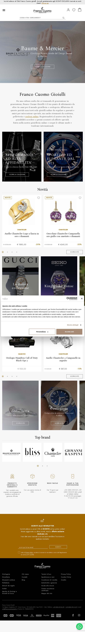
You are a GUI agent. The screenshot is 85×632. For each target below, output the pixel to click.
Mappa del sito (46, 593)
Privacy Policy (29, 552)
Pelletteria (5, 583)
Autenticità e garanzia (49, 583)
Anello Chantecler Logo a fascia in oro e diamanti (22, 234)
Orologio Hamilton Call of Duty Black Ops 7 (22, 359)
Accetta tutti (69, 332)
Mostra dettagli (72, 325)
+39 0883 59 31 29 (71, 607)
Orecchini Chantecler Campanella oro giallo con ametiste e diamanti (63, 234)
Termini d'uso (46, 574)
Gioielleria (6, 577)
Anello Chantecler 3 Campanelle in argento (63, 359)
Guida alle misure (47, 586)
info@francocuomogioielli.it (9, 609)
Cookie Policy (66, 577)
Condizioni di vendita (49, 580)
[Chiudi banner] (82, 298)
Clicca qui (45, 3)
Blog (23, 580)
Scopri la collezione (42, 67)
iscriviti (58, 547)
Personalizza (42, 332)
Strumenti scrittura (8, 580)
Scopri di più (74, 252)
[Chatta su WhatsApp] (79, 626)
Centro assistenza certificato (47, 590)
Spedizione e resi (47, 577)
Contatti (24, 577)
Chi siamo (25, 574)
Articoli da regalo (8, 586)
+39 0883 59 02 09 (58, 607)
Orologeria (6, 574)
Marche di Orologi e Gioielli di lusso (9, 592)
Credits (63, 580)
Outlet (4, 589)
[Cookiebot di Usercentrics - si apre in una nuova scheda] (67, 298)
